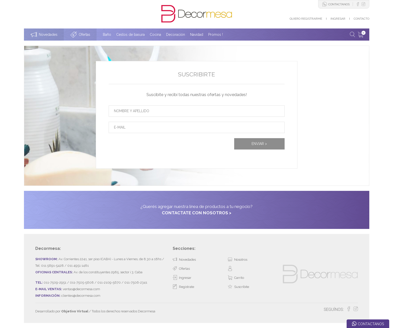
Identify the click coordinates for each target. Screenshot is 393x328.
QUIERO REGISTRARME (306, 18)
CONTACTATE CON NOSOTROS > (196, 212)
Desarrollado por (61, 311)
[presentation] (147, 148)
